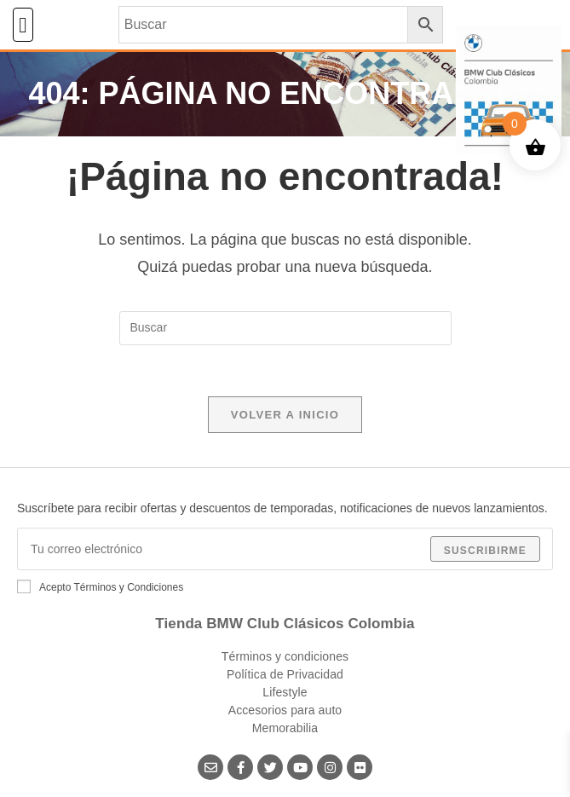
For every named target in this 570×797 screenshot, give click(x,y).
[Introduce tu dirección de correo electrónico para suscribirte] (285, 549)
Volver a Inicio (285, 414)
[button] (23, 25)
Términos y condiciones (285, 656)
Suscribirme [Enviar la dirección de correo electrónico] (485, 551)
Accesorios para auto (285, 710)
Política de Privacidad (285, 674)
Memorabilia (285, 728)
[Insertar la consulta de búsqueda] (285, 328)
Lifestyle (284, 692)
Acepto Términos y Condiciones (100, 586)
